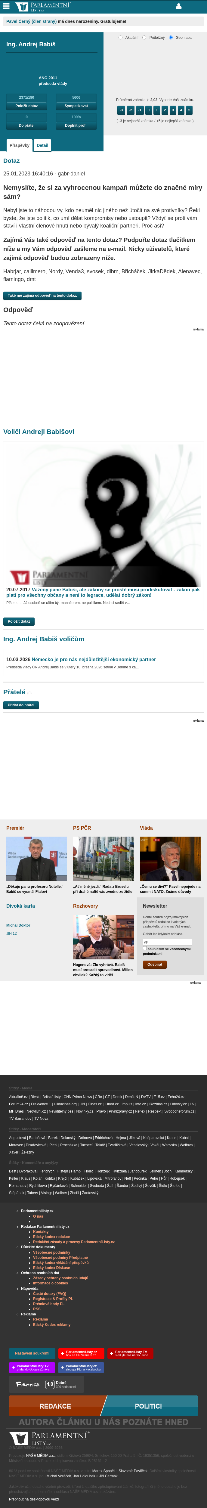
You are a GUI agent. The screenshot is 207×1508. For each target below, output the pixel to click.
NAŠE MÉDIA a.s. (40, 1456)
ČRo (98, 1097)
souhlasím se (167, 950)
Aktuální (128, 38)
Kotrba (50, 1178)
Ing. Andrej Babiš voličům (43, 639)
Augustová (17, 1138)
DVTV (146, 1097)
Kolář (37, 1178)
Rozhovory (85, 906)
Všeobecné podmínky (51, 1252)
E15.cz (159, 1097)
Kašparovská (153, 1138)
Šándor (122, 1186)
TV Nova (41, 1118)
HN (82, 1104)
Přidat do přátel (21, 705)
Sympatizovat (76, 106)
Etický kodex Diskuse (51, 1268)
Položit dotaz (27, 106)
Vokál (154, 1145)
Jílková (134, 1138)
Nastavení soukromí (32, 1353)
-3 (121, 110)
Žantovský (90, 1193)
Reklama (40, 1319)
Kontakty (40, 1232)
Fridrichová (104, 1138)
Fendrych (46, 1171)
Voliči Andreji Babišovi (38, 431)
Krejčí (62, 1178)
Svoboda (97, 1186)
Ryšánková (59, 1186)
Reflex (140, 1111)
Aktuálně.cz (18, 1097)
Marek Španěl (103, 1471)
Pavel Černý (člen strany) (31, 21)
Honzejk (103, 1171)
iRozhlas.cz (158, 1104)
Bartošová (37, 1138)
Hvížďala (120, 1171)
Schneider (79, 1186)
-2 (130, 110)
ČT (107, 1097)
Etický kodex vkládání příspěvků (61, 1263)
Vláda (146, 828)
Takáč (100, 1145)
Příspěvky (19, 145)
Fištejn (62, 1171)
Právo (101, 1111)
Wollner (61, 1193)
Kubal (184, 1138)
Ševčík (150, 1186)
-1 (140, 110)
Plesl (53, 1145)
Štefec (175, 1186)
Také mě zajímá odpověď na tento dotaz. (42, 295)
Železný (27, 1152)
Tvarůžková (117, 1145)
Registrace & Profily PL (53, 1299)
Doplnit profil (76, 125)
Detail (42, 145)
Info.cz (140, 1104)
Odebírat (154, 964)
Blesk (35, 1097)
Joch (167, 1171)
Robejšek (177, 1178)
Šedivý (136, 1186)
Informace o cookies (50, 1283)
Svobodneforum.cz (179, 1111)
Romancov (17, 1186)
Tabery (32, 1193)
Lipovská (94, 1178)
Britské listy (51, 1097)
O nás (38, 1216)
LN (192, 1104)
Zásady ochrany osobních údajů (60, 1278)
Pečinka (140, 1178)
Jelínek (155, 1171)
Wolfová (186, 1145)
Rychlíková (38, 1186)
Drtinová (85, 1138)
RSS (37, 1309)
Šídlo (163, 1186)
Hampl (76, 1171)
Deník (117, 1097)
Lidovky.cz (178, 1104)
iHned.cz (112, 1104)
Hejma (121, 1138)
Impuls (127, 1104)
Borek (52, 1138)
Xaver (13, 1152)
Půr (164, 1178)
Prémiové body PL (49, 1304)
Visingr (46, 1193)
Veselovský (138, 1145)
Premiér (15, 828)
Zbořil (74, 1193)
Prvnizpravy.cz (120, 1111)
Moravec (16, 1145)
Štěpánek (16, 1193)
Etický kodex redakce (51, 1237)
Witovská (169, 1145)
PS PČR (82, 828)
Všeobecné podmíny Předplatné (60, 1258)
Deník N (131, 1097)
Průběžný (153, 38)
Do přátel (27, 125)
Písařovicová (36, 1145)
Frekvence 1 (41, 1104)
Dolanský (68, 1138)
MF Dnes (16, 1111)
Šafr (110, 1186)
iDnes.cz (95, 1104)
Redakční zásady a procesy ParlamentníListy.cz (74, 1242)
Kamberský (184, 1171)
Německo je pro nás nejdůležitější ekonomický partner (81, 659)
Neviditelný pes (61, 1111)
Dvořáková (27, 1171)
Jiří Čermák (108, 1476)
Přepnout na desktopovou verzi (34, 1499)
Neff (127, 1178)
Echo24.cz (176, 1097)
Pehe (154, 1178)
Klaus (25, 1178)
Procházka (68, 1145)
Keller (13, 1178)
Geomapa (180, 38)
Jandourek (138, 1171)
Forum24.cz (18, 1104)
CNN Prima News (77, 1097)
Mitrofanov (112, 1178)
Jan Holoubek (84, 1476)
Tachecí (86, 1145)
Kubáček (77, 1178)
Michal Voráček (59, 1476)
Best (12, 1171)
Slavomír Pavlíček (133, 1471)
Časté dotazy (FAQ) (49, 1294)
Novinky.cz (84, 1111)
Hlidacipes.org (65, 1104)
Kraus (171, 1138)
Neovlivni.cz (36, 1111)
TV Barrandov (20, 1118)
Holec (89, 1171)
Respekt (154, 1111)
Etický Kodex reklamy (51, 1325)
